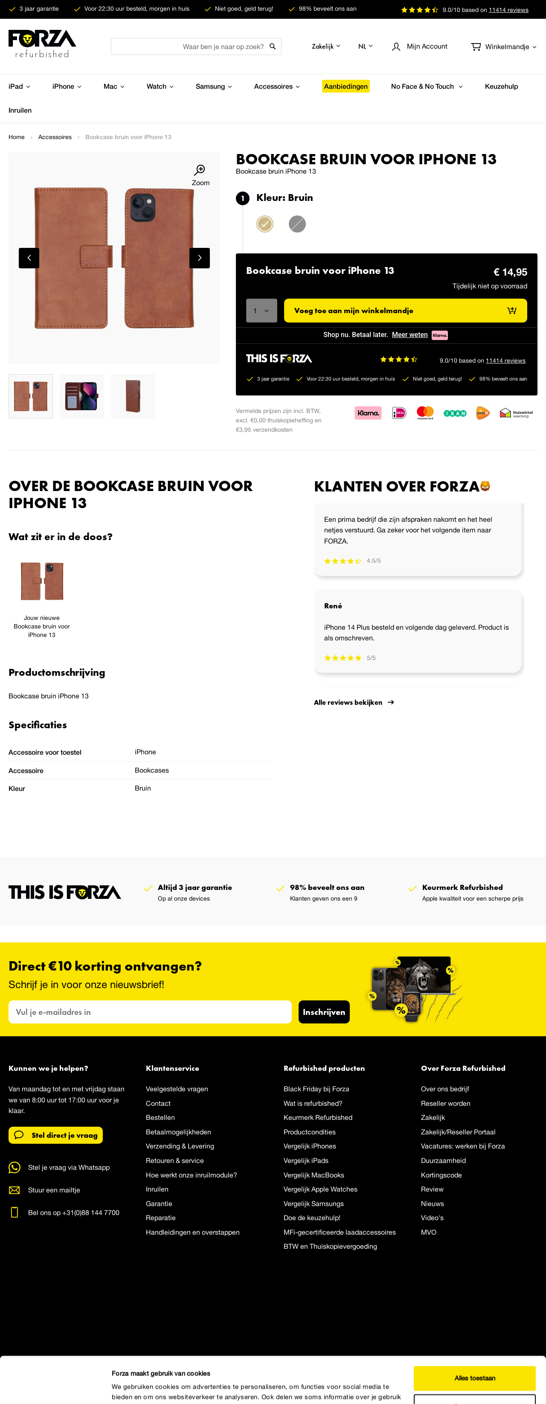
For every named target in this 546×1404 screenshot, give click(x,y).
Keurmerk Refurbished (318, 1117)
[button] (326, 46)
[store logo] (42, 46)
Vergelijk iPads (306, 1160)
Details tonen (131, 1387)
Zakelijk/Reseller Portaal (458, 1132)
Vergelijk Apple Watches (320, 1189)
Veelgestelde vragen (177, 1089)
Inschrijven (324, 1011)
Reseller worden (445, 1103)
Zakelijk (433, 1117)
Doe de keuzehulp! (312, 1218)
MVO (428, 1232)
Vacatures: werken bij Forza (463, 1146)
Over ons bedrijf (445, 1089)
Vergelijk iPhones (310, 1146)
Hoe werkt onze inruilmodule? (191, 1175)
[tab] (141, 537)
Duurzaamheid (443, 1160)
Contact (158, 1103)
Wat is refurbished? (313, 1103)
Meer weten (410, 335)
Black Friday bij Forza (316, 1089)
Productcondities (310, 1132)
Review (432, 1189)
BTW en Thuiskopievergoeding (330, 1246)
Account (427, 46)
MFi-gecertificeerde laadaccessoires (340, 1232)
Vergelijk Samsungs (314, 1203)
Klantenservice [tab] (172, 1068)
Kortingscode (441, 1175)
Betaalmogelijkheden (178, 1132)
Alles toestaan (475, 1334)
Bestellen (160, 1117)
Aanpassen (475, 1362)
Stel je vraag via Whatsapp (69, 1167)
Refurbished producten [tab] (324, 1068)
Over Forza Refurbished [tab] (463, 1068)
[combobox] (196, 46)
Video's (432, 1218)
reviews (509, 9)
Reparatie (161, 1218)
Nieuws (432, 1203)
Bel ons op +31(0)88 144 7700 (73, 1212)
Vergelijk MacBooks (314, 1175)
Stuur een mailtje (54, 1190)
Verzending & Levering (180, 1146)
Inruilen (157, 1189)
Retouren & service (175, 1160)
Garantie (159, 1203)
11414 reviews (506, 360)
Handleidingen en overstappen (193, 1232)
